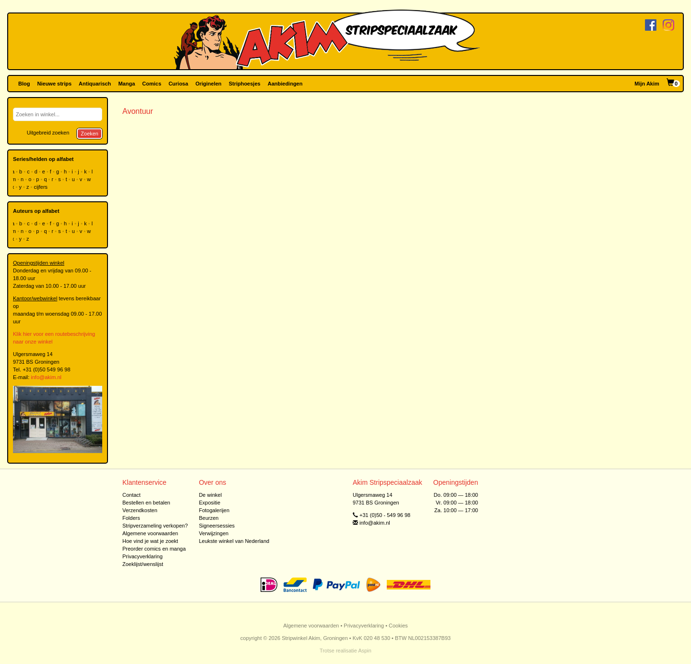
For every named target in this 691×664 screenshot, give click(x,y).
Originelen (208, 83)
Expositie (209, 502)
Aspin (364, 650)
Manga (126, 83)
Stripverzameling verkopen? (155, 526)
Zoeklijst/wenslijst (142, 564)
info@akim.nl (46, 377)
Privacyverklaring (142, 556)
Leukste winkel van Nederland (234, 541)
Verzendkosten (139, 510)
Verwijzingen (213, 533)
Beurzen (208, 518)
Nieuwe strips (54, 83)
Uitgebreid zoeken (48, 132)
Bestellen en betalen (146, 502)
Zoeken (89, 133)
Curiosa (178, 83)
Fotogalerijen (214, 510)
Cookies (398, 625)
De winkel (210, 495)
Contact (131, 495)
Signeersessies (217, 526)
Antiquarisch (95, 83)
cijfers (41, 187)
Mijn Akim (646, 83)
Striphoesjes (245, 83)
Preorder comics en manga (154, 549)
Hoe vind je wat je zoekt (150, 541)
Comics (151, 83)
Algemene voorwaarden (150, 533)
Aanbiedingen (285, 83)
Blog (24, 83)
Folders (131, 518)
